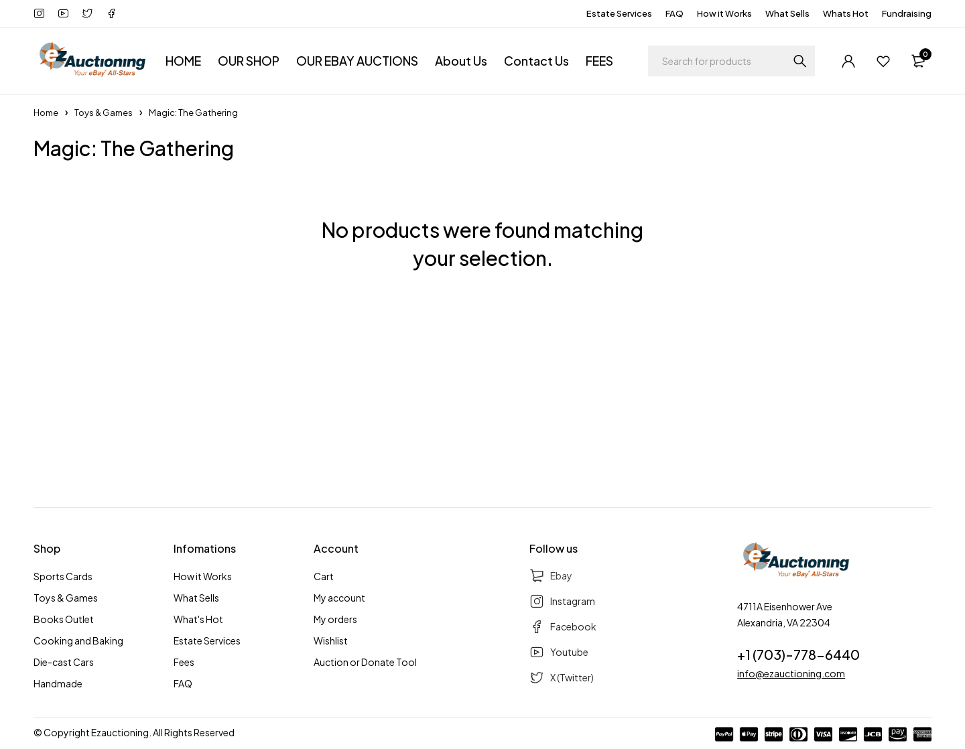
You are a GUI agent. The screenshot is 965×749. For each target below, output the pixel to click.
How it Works (724, 13)
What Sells (787, 13)
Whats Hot (845, 13)
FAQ (674, 13)
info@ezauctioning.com (791, 673)
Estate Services (619, 13)
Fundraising (906, 13)
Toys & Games (103, 112)
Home (46, 112)
